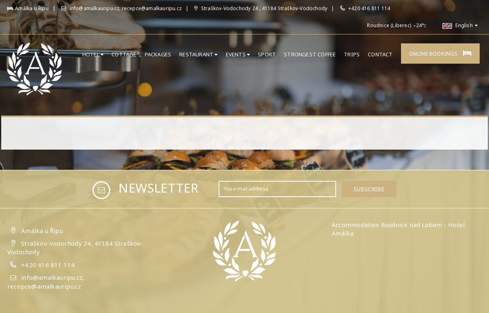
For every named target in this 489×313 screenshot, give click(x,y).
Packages (158, 54)
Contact (380, 54)
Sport (267, 54)
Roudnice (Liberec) (389, 25)
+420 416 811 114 (369, 8)
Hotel (92, 54)
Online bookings (440, 53)
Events (238, 54)
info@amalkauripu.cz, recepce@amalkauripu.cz (121, 8)
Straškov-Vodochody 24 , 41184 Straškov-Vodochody (260, 8)
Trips (352, 54)
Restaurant (198, 54)
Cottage (124, 54)
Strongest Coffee (310, 54)
